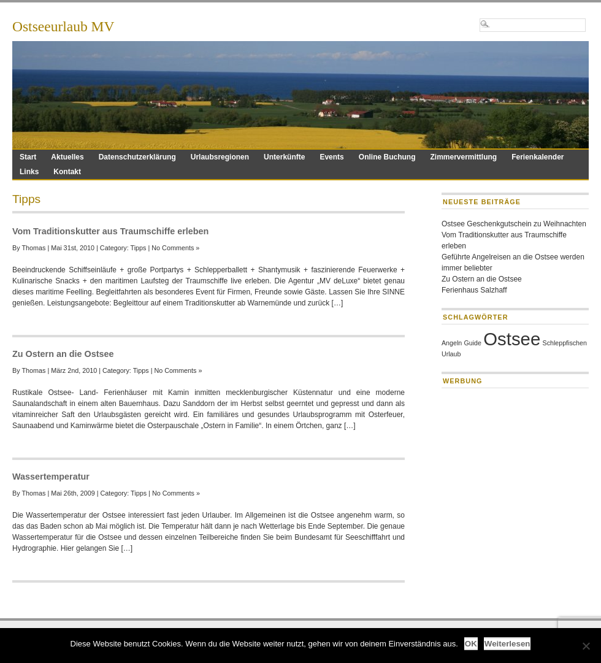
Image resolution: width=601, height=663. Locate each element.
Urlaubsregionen (220, 157)
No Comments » (175, 247)
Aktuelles (67, 157)
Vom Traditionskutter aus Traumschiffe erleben (110, 231)
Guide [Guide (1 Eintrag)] (472, 343)
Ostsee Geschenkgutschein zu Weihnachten (514, 224)
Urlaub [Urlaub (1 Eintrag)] (451, 354)
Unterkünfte (284, 157)
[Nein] (586, 646)
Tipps (138, 247)
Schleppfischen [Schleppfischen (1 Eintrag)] (565, 343)
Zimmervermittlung (463, 157)
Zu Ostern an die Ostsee (63, 354)
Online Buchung (387, 157)
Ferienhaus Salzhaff (474, 290)
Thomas (33, 247)
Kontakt (67, 171)
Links (29, 171)
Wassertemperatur (51, 476)
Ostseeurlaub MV (63, 26)
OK (471, 643)
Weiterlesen (507, 643)
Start (28, 157)
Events (331, 157)
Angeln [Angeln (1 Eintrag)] (452, 343)
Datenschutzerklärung (137, 157)
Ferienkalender (537, 157)
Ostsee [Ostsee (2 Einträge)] (511, 339)
